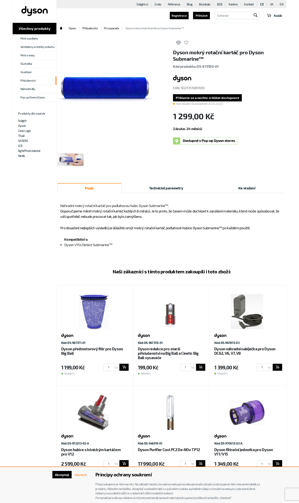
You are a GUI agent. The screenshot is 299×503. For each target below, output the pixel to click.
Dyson (22, 125)
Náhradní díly (27, 89)
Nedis (21, 156)
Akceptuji (61, 475)
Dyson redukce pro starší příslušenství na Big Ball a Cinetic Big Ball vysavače (168, 353)
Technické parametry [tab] (166, 188)
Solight (22, 120)
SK (272, 4)
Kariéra (233, 4)
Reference (174, 4)
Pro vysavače (111, 28)
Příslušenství (28, 80)
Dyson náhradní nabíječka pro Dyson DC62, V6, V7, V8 (245, 351)
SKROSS (23, 140)
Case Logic (24, 130)
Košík (272, 15)
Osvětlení (26, 72)
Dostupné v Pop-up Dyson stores (204, 141)
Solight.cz (142, 4)
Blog (189, 4)
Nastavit (80, 475)
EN (281, 4)
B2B (219, 4)
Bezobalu (204, 4)
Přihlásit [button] (198, 15)
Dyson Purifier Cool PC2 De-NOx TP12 (169, 449)
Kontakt (249, 4)
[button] (208, 98)
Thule (21, 135)
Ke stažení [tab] (246, 188)
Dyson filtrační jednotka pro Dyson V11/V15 (243, 452)
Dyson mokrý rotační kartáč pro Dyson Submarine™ (155, 28)
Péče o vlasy (27, 55)
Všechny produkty (34, 28)
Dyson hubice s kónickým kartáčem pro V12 (91, 452)
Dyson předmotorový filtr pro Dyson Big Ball (92, 351)
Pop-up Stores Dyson (32, 97)
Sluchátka (26, 63)
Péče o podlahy (29, 38)
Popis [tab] (89, 188)
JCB (20, 145)
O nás (158, 4)
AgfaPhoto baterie (29, 151)
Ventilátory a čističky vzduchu (37, 46)
